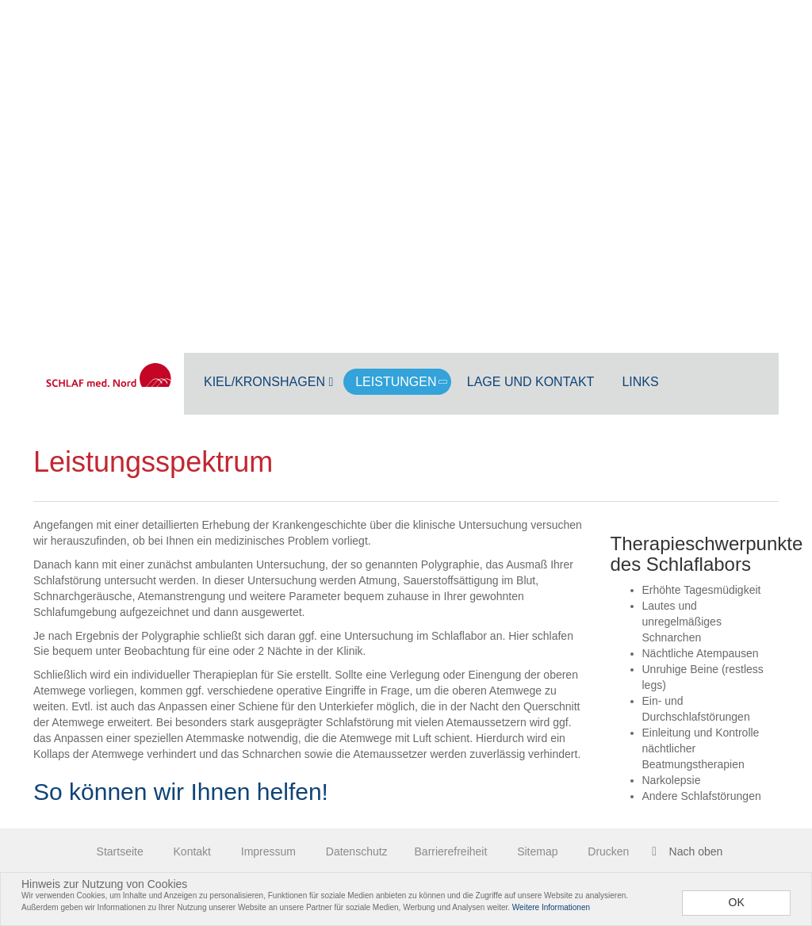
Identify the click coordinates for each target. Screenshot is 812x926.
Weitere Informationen (551, 907)
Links (640, 381)
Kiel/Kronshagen (268, 381)
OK (737, 902)
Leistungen (402, 381)
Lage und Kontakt (531, 381)
